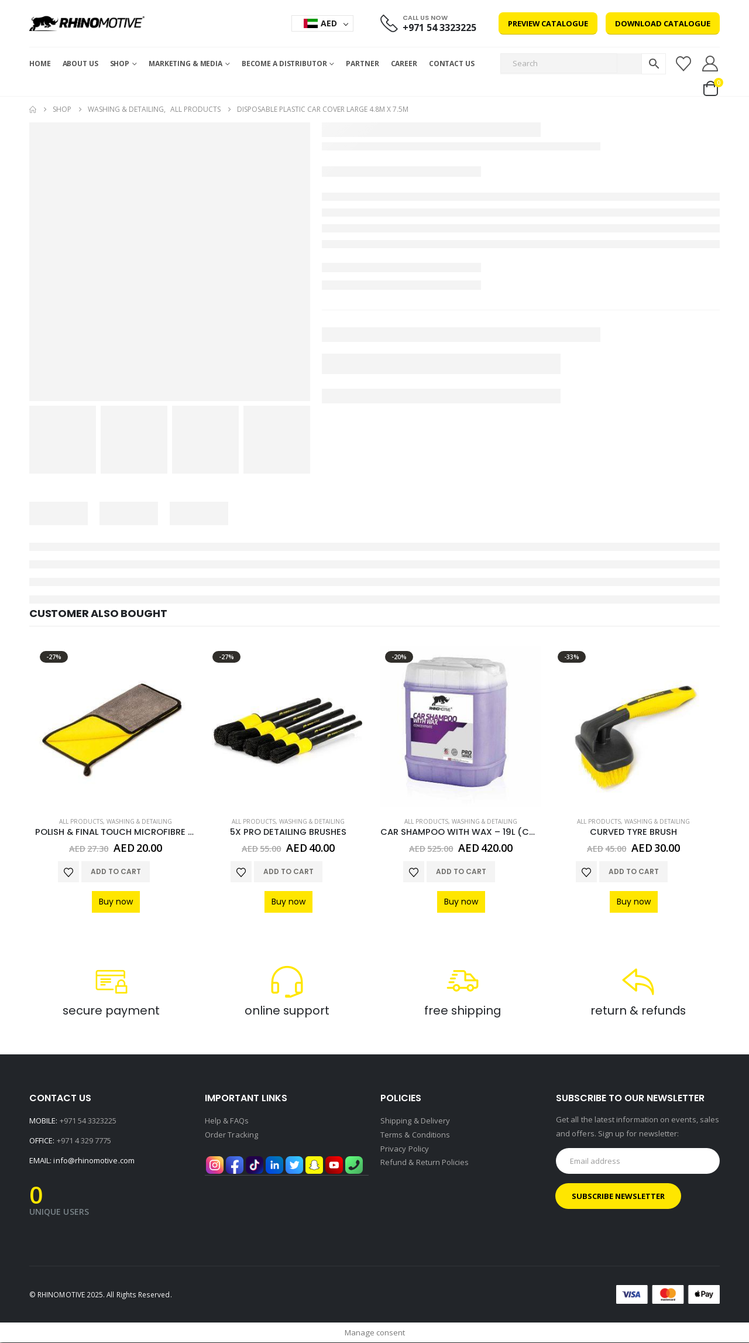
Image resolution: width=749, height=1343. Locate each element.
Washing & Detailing (139, 821)
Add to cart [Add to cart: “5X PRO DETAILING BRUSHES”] (288, 871)
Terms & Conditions (415, 1135)
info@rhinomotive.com (93, 1161)
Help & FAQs (227, 1121)
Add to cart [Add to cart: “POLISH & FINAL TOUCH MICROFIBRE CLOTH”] (116, 871)
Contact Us (452, 63)
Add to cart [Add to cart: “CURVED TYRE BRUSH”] (634, 871)
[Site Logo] (87, 23)
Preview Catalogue (548, 23)
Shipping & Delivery (415, 1121)
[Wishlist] (683, 63)
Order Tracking (231, 1135)
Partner (362, 63)
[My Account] (710, 63)
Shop (120, 63)
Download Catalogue (662, 23)
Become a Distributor (284, 63)
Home (40, 63)
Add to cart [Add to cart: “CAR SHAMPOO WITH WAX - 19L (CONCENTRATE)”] (461, 871)
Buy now (116, 901)
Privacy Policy (404, 1149)
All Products (81, 821)
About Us (80, 63)
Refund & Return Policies (424, 1163)
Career (404, 63)
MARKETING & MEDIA (185, 63)
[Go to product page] (115, 726)
